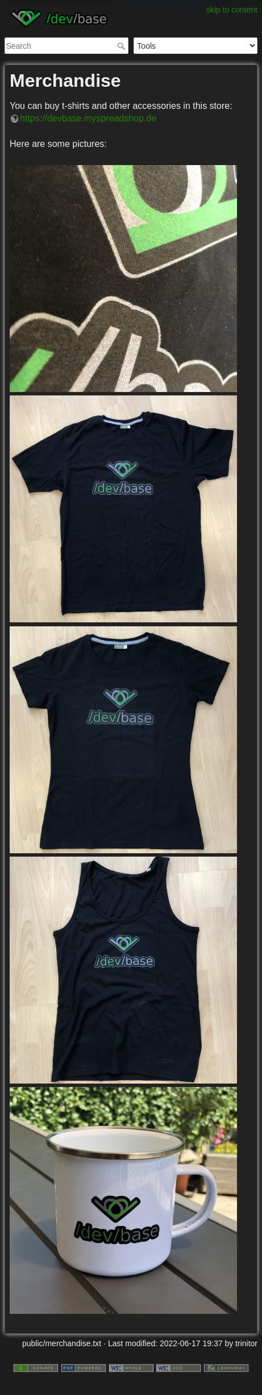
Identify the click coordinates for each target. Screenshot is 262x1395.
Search (122, 46)
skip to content (231, 9)
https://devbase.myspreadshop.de (88, 118)
